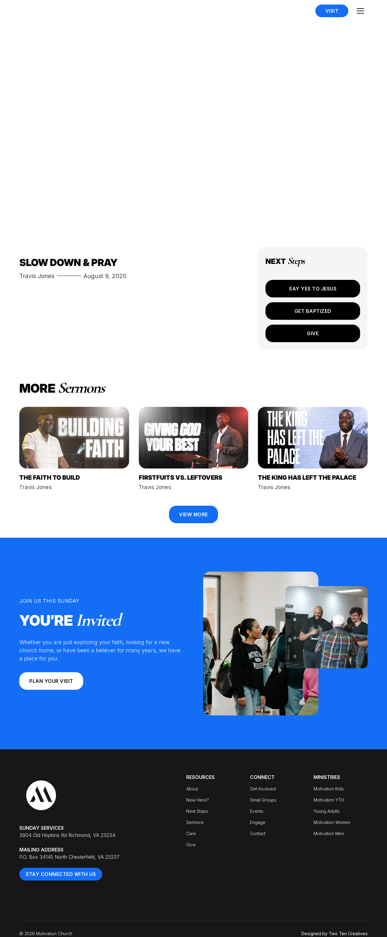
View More (193, 514)
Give (313, 333)
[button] (360, 11)
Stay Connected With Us (61, 874)
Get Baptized (312, 311)
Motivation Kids (329, 788)
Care (191, 833)
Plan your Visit (51, 681)
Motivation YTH (329, 799)
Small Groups (263, 799)
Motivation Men (329, 833)
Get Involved (263, 788)
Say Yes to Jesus (313, 289)
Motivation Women (332, 822)
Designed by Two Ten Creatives (334, 933)
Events (256, 811)
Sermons (195, 822)
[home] (50, 11)
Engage (257, 822)
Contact (257, 833)
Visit (332, 11)
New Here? (197, 799)
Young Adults (327, 811)
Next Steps (197, 811)
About (192, 788)
